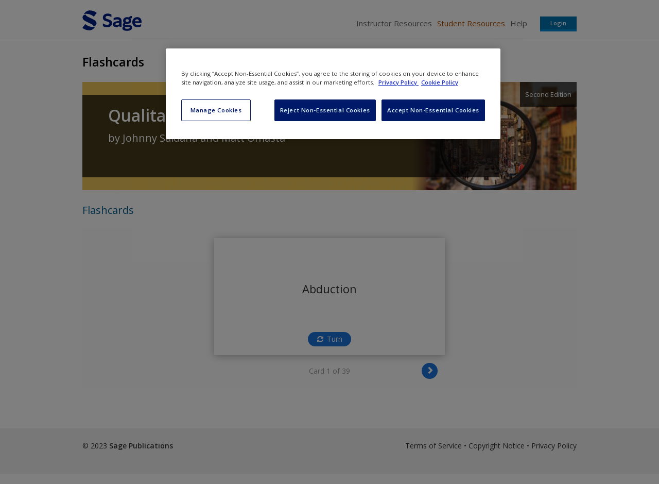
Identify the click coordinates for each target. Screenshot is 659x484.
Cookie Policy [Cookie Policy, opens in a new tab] (439, 82)
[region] (333, 93)
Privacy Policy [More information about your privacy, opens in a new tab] (398, 82)
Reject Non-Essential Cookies (325, 110)
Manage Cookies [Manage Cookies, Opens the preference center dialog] (216, 110)
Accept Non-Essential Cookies (433, 110)
